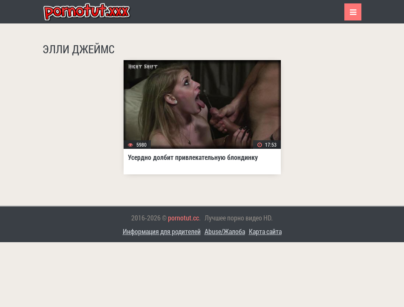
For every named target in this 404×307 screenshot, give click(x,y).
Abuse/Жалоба (225, 231)
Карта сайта (265, 231)
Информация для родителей (162, 231)
